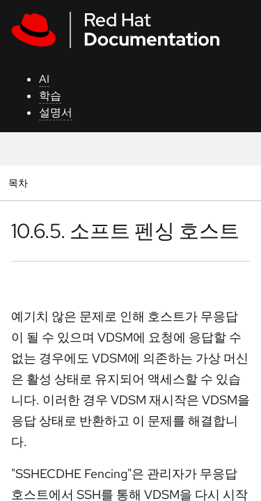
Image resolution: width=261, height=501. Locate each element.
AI (44, 79)
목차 (20, 182)
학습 (50, 95)
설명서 (55, 112)
